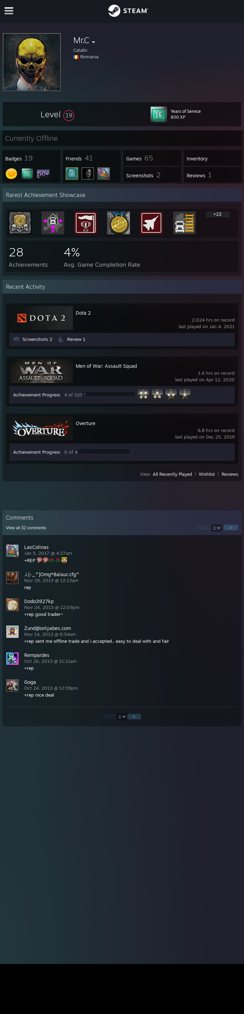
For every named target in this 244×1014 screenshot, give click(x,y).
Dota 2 (83, 313)
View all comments (26, 527)
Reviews (230, 474)
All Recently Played (172, 474)
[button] (57, 114)
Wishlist (207, 474)
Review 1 (76, 339)
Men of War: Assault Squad (106, 366)
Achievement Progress (36, 394)
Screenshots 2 (37, 339)
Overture (85, 423)
